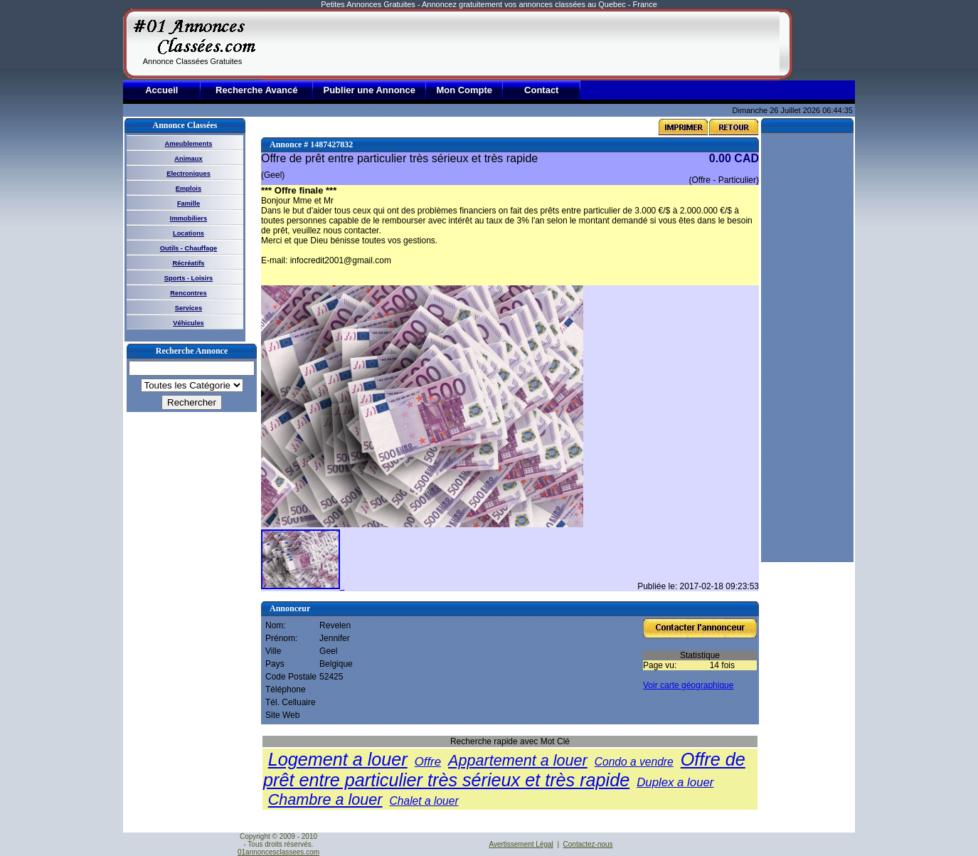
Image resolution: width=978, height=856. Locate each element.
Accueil (161, 90)
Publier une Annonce (369, 90)
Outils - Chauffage (188, 248)
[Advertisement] (521, 44)
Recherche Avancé (256, 90)
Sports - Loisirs (188, 278)
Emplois (188, 188)
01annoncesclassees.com (278, 852)
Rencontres (188, 293)
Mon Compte (464, 90)
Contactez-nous (588, 844)
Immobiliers (188, 218)
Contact (541, 90)
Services (188, 308)
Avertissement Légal (521, 844)
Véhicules (188, 323)
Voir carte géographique (688, 685)
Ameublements (189, 143)
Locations (188, 233)
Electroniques (188, 173)
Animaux (188, 158)
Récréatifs (188, 263)
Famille (188, 203)
